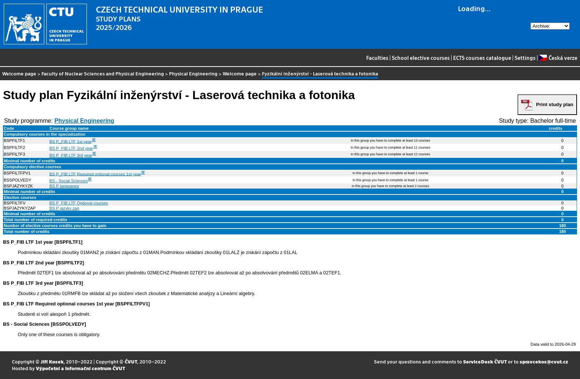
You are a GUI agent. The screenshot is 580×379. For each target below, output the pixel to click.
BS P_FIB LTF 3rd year (71, 155)
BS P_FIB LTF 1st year (71, 141)
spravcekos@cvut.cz (544, 361)
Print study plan (554, 104)
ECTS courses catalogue (482, 57)
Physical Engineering (193, 73)
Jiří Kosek (52, 361)
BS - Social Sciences (69, 181)
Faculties (377, 57)
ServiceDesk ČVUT (485, 361)
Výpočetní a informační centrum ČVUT (80, 368)
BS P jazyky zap (65, 208)
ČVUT (131, 361)
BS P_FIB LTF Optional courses (79, 203)
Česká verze (558, 57)
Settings (525, 57)
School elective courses (421, 57)
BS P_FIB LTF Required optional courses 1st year (95, 174)
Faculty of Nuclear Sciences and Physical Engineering (102, 73)
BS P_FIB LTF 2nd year (71, 148)
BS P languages (64, 186)
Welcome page (19, 73)
